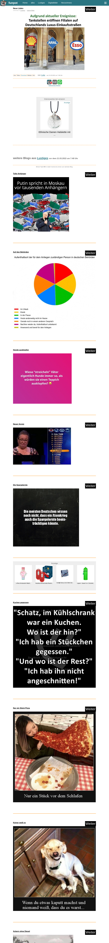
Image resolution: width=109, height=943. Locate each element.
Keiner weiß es (19, 823)
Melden (30, 75)
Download (24, 75)
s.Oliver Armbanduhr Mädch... (23, 583)
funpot (13, 2)
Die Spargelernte (20, 485)
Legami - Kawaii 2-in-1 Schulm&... (85, 583)
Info (34, 75)
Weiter (90, 9)
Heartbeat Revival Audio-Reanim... (44, 583)
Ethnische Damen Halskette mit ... (54, 133)
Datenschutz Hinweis (54, 85)
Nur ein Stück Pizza (21, 708)
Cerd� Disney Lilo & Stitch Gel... (65, 582)
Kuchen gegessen (21, 602)
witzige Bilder (31, 10)
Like (15, 75)
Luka (43, 75)
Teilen (18, 75)
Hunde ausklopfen (21, 350)
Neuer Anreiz (18, 424)
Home (25, 3)
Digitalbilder (53, 3)
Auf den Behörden (21, 252)
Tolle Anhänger (19, 174)
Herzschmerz (66, 3)
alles (33, 3)
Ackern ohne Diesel (21, 931)
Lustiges (41, 3)
